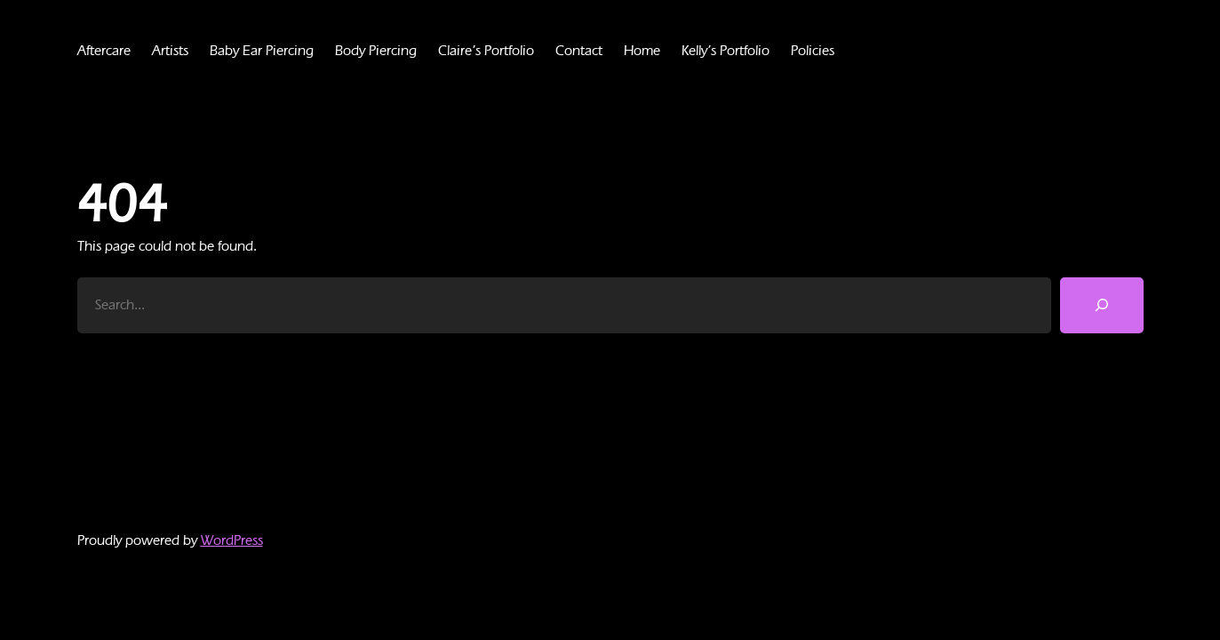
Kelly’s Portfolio (763, 50)
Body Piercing (396, 50)
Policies (857, 50)
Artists (175, 50)
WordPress (241, 540)
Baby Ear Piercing (274, 50)
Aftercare (106, 50)
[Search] (1102, 304)
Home (675, 50)
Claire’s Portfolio (512, 50)
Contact (610, 50)
